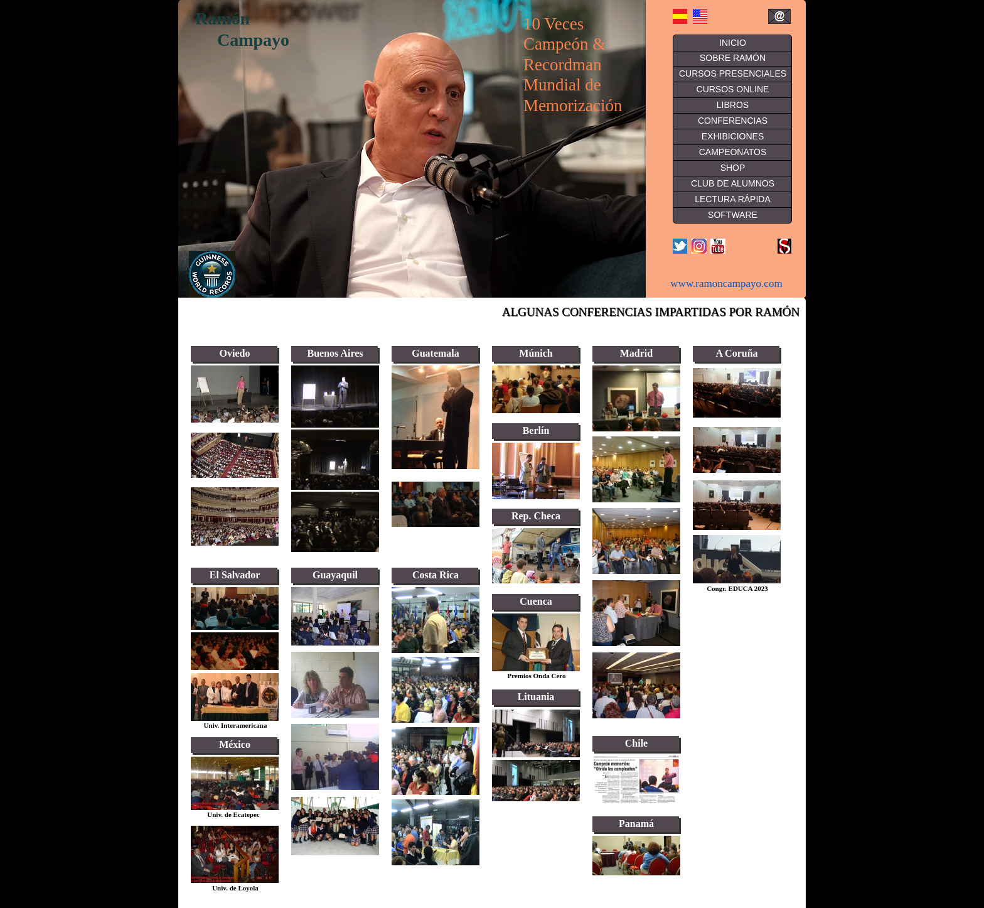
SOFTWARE (732, 215)
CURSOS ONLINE (733, 89)
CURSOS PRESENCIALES (732, 73)
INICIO (732, 43)
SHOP (733, 168)
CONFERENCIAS (732, 121)
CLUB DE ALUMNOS (732, 183)
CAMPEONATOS (733, 152)
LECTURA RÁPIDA (733, 199)
